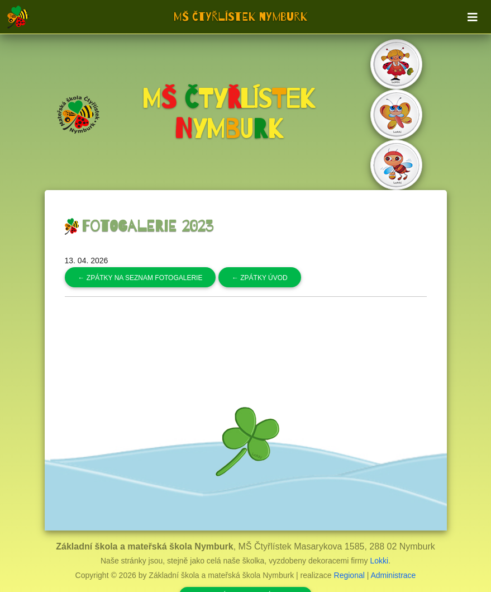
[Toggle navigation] (472, 17)
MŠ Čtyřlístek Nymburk (241, 16)
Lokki (379, 560)
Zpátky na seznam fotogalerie (140, 278)
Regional (349, 575)
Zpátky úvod (260, 278)
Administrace (393, 575)
